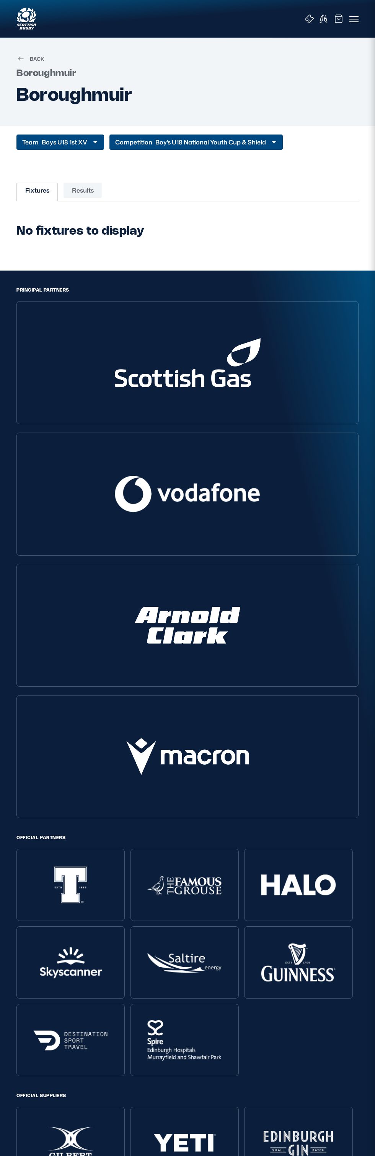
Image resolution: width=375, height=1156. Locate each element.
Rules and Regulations (167, 1008)
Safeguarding (155, 987)
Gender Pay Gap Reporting (50, 998)
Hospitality (273, 987)
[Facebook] (196, 836)
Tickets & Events (280, 956)
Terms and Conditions (44, 966)
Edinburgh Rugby (281, 1018)
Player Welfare (156, 977)
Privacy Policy (34, 956)
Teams (268, 977)
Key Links (274, 943)
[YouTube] (214, 836)
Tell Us (146, 998)
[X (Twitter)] (160, 836)
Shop (266, 966)
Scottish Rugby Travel (287, 1008)
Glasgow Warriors (281, 1029)
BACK (30, 67)
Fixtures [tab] (37, 199)
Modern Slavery (36, 987)
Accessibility (32, 1008)
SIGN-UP (33, 1096)
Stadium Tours (278, 998)
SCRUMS (252, 809)
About (147, 943)
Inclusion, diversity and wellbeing (57, 977)
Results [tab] (83, 199)
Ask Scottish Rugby (163, 966)
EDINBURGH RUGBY (134, 809)
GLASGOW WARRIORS (199, 809)
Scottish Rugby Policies (54, 943)
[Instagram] (178, 836)
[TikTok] (143, 836)
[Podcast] (232, 836)
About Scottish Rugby (166, 956)
